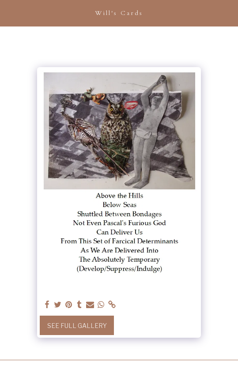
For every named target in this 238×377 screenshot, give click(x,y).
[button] (9, 12)
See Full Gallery (77, 325)
